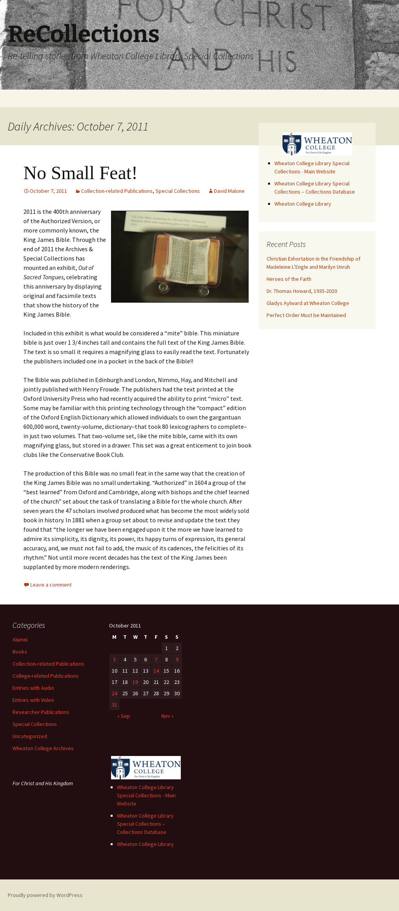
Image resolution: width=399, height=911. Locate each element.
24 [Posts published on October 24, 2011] (114, 693)
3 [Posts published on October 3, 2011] (114, 659)
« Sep (123, 715)
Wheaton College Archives (43, 748)
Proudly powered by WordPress (45, 895)
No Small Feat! (80, 172)
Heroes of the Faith (289, 278)
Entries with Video (33, 699)
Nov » (167, 715)
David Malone (229, 190)
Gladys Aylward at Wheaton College (308, 303)
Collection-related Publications (117, 190)
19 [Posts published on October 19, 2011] (135, 681)
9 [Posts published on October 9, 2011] (177, 659)
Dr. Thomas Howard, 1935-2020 (302, 290)
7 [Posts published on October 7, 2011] (156, 659)
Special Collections (177, 190)
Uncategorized (29, 736)
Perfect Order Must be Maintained (306, 315)
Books (19, 651)
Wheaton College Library (302, 203)
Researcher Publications (40, 711)
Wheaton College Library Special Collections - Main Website (146, 795)
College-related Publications (45, 675)
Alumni (20, 639)
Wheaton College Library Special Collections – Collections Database (145, 823)
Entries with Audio (33, 687)
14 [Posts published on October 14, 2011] (156, 670)
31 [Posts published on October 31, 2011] (114, 704)
